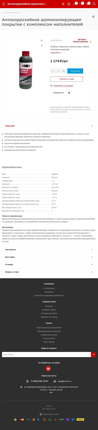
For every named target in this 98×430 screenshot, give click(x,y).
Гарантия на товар (49, 317)
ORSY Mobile (49, 342)
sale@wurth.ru (65, 381)
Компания (49, 284)
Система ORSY (49, 338)
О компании (49, 288)
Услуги (49, 323)
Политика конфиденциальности (49, 295)
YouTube (48, 368)
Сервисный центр (49, 335)
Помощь (49, 306)
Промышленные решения (49, 331)
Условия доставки (49, 313)
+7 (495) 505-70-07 (39, 381)
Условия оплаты (49, 310)
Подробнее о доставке (63, 86)
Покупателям (49, 301)
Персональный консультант (49, 327)
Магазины (49, 292)
